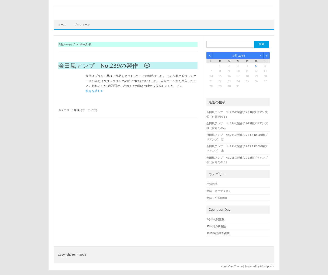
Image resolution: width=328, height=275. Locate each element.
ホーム (62, 24)
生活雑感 (211, 183)
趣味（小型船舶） (217, 197)
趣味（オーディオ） (86, 109)
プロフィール (82, 24)
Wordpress (267, 266)
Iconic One (227, 266)
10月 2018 (238, 55)
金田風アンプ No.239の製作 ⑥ (104, 65)
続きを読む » (94, 91)
